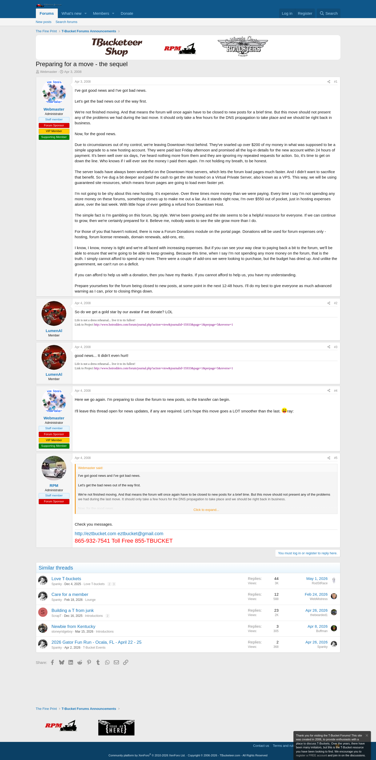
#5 (335, 458)
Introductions (94, 616)
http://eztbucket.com (95, 533)
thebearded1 (318, 615)
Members (101, 13)
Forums (47, 13)
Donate (127, 13)
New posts (44, 22)
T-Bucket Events (94, 647)
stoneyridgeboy (62, 631)
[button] (85, 13)
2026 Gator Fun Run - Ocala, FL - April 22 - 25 (97, 642)
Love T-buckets (66, 578)
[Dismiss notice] (366, 736)
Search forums (66, 22)
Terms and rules (285, 746)
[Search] (328, 13)
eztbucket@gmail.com (140, 533)
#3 (335, 347)
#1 (335, 81)
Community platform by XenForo (147, 755)
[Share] (328, 82)
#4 (335, 391)
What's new (72, 13)
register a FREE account (311, 755)
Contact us (261, 746)
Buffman (321, 631)
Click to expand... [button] (206, 510)
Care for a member (70, 594)
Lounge (90, 600)
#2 (335, 303)
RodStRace (319, 583)
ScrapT (57, 616)
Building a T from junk (73, 610)
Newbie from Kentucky (73, 626)
